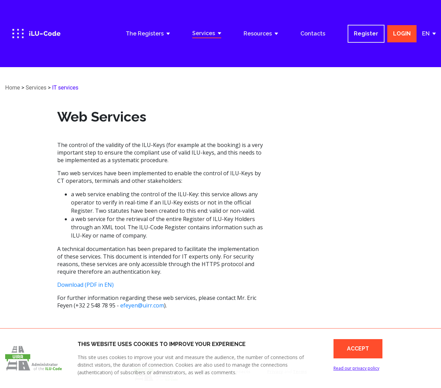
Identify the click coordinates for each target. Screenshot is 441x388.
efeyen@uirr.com (142, 305)
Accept (358, 348)
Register (366, 33)
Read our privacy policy (356, 368)
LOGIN (402, 33)
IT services (65, 87)
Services (35, 87)
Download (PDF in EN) (85, 285)
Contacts (312, 33)
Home (12, 87)
